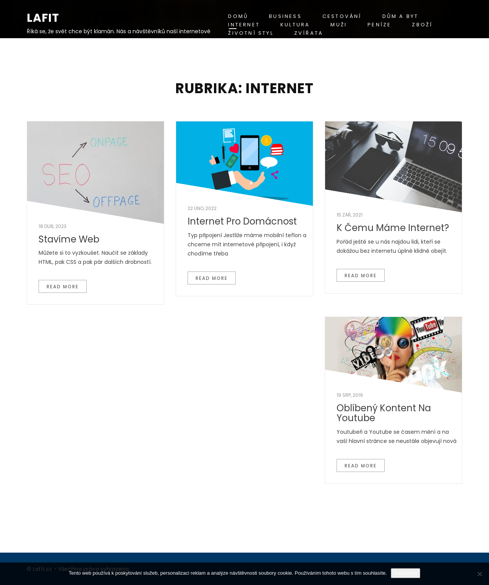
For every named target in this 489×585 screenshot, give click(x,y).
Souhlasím (405, 573)
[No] (479, 574)
